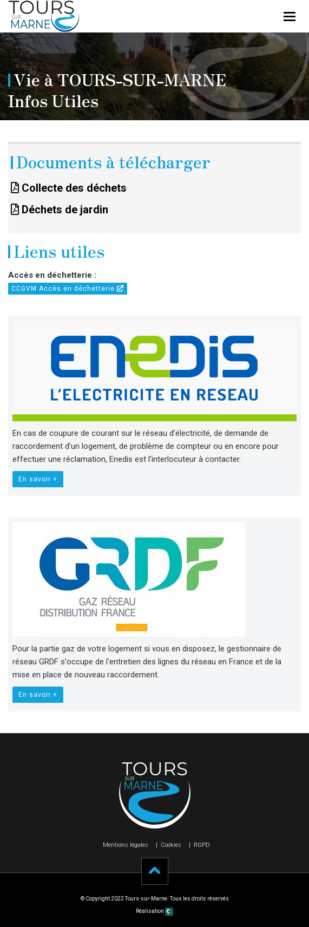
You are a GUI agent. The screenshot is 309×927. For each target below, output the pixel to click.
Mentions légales (125, 844)
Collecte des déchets (69, 187)
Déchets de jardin (59, 209)
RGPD (202, 844)
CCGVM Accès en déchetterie (67, 288)
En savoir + (37, 479)
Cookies (171, 844)
